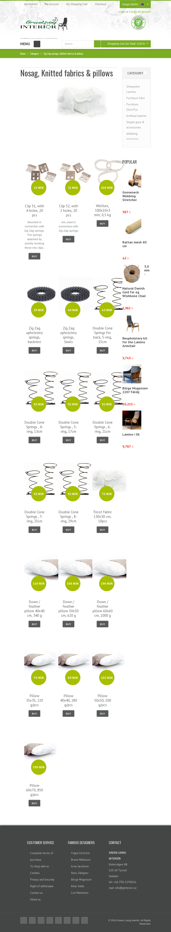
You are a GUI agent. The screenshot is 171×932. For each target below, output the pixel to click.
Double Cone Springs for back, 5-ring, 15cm (102, 335)
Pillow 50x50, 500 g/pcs (102, 700)
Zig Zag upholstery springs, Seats (68, 335)
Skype (75, 920)
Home (23, 53)
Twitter (32, 920)
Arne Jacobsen (80, 866)
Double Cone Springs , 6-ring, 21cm (102, 427)
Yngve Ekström (80, 853)
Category (34, 53)
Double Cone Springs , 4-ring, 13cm (34, 427)
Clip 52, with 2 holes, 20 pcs (68, 210)
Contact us (36, 893)
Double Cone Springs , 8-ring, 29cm (68, 516)
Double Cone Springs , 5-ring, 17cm (68, 427)
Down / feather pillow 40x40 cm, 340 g (34, 609)
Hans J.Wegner (80, 873)
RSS (41, 920)
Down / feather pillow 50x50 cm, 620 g (68, 609)
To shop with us (39, 866)
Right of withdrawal (41, 886)
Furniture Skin (135, 98)
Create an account (140, 11)
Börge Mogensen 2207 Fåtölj (135, 390)
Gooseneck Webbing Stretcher (130, 196)
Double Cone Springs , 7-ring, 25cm (34, 516)
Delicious (49, 920)
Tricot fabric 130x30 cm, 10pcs (102, 516)
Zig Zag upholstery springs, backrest (34, 335)
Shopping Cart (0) (123, 43)
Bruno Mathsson (80, 859)
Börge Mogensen (81, 879)
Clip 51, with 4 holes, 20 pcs (34, 210)
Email (84, 920)
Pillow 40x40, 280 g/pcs (68, 700)
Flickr (67, 920)
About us (35, 899)
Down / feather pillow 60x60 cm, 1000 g (102, 609)
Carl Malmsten (79, 893)
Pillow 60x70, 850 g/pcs (34, 790)
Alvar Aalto (77, 886)
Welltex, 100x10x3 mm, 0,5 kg (102, 210)
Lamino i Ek (131, 434)
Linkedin (58, 920)
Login (122, 11)
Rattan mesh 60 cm (134, 244)
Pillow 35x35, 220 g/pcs (34, 700)
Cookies (35, 873)
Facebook (23, 920)
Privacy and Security (42, 879)
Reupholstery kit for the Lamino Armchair (134, 342)
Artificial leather (136, 116)
